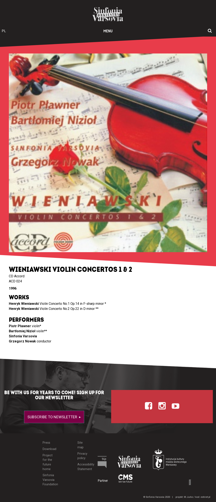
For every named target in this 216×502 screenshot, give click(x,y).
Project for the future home (48, 462)
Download (48, 449)
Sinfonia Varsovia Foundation (48, 479)
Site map (80, 445)
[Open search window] (210, 31)
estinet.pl (205, 497)
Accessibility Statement (82, 467)
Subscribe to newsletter (52, 417)
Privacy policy (82, 456)
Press (46, 443)
